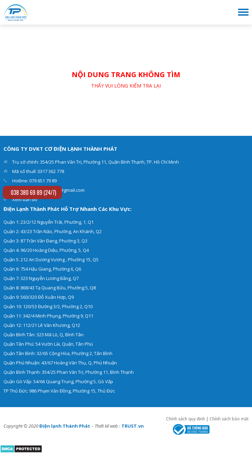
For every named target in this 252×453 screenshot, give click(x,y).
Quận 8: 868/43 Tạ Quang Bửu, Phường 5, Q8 (49, 288)
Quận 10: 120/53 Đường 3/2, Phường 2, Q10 (48, 306)
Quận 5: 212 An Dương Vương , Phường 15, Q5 (51, 259)
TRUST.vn (132, 426)
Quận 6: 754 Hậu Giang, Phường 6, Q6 (42, 269)
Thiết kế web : (107, 426)
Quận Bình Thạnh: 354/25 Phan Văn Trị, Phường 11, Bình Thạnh (68, 372)
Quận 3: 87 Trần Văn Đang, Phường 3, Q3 (45, 241)
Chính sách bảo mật (229, 419)
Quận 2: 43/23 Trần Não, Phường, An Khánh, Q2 (52, 231)
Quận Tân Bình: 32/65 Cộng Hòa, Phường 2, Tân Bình (57, 353)
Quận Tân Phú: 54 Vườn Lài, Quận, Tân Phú (48, 344)
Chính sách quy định (185, 419)
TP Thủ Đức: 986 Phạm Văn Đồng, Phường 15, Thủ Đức (59, 391)
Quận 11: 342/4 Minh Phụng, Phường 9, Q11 (48, 316)
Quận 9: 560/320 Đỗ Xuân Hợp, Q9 (38, 297)
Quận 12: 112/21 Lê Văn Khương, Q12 (41, 325)
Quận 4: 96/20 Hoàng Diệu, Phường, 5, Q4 (46, 250)
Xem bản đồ (24, 199)
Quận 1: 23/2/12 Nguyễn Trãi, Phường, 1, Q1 (48, 222)
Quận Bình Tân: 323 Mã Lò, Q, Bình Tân (43, 334)
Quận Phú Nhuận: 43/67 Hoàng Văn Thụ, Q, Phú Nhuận (60, 363)
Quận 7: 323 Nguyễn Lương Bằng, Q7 (41, 278)
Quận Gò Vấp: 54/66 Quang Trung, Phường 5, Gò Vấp (58, 381)
